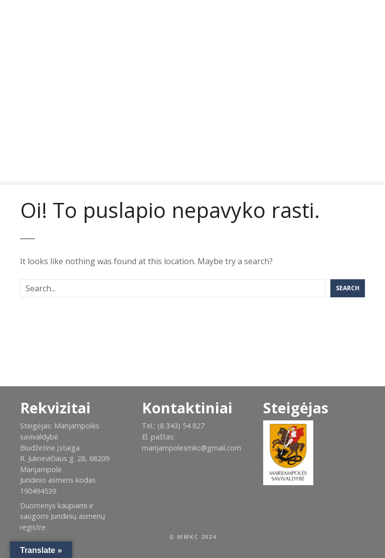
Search (347, 288)
